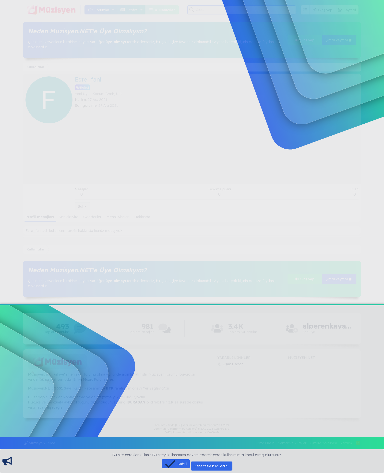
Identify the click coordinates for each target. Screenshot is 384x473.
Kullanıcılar (165, 10)
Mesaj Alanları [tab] (117, 216)
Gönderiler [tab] (92, 216)
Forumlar (101, 10)
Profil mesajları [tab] (39, 216)
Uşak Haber (232, 364)
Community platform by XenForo (192, 428)
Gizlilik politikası (323, 443)
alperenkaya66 (327, 326)
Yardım (346, 443)
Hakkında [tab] (142, 216)
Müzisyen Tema (39, 443)
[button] (113, 9)
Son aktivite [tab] (68, 216)
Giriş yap (304, 40)
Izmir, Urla (113, 93)
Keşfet (131, 10)
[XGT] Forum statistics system (192, 432)
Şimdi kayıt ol (338, 40)
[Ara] (246, 9)
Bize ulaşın (265, 443)
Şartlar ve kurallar (292, 443)
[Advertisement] (217, 144)
